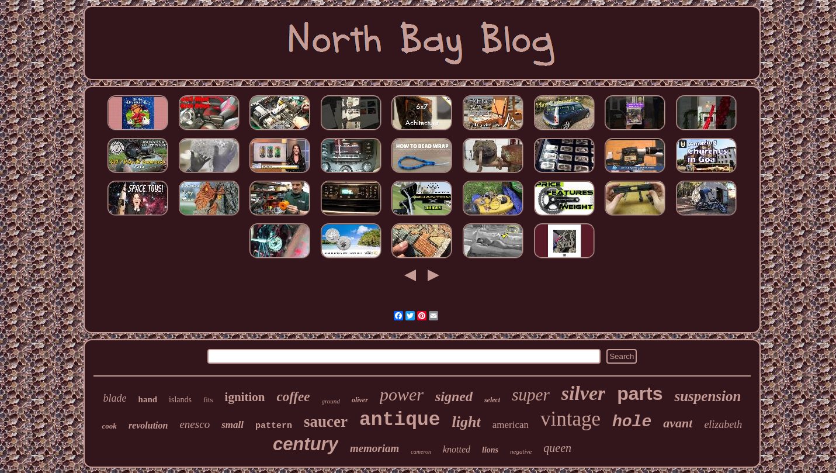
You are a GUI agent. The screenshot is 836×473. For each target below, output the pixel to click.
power (402, 394)
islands (180, 399)
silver (583, 393)
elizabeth (723, 424)
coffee (293, 396)
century (305, 444)
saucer (326, 421)
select (492, 400)
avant (677, 423)
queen (557, 447)
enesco (194, 424)
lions (490, 450)
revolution (148, 425)
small (232, 424)
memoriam (374, 448)
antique (399, 420)
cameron (421, 451)
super (530, 394)
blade (115, 398)
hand (148, 399)
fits (208, 399)
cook (109, 426)
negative (521, 451)
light (466, 421)
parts (639, 393)
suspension (707, 396)
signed (454, 396)
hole (631, 422)
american (510, 424)
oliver (360, 400)
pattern (273, 426)
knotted (456, 449)
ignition (245, 397)
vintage (570, 419)
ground (331, 401)
